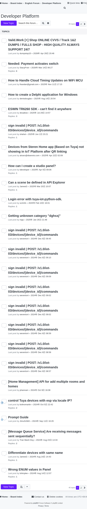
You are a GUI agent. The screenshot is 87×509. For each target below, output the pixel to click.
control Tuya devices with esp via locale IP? (40, 400)
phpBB (35, 503)
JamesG (23, 186)
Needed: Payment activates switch (33, 63)
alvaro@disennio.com (30, 155)
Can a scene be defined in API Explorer (36, 182)
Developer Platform (20, 16)
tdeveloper (24, 170)
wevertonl (24, 238)
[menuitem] (64, 8)
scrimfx (23, 203)
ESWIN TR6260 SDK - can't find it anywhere (39, 109)
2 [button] (81, 24)
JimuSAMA (25, 421)
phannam (24, 390)
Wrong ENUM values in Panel (29, 469)
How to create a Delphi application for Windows (43, 94)
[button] (84, 24)
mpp (22, 220)
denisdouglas (26, 98)
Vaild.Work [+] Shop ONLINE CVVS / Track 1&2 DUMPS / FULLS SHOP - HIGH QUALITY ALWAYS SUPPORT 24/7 (43, 44)
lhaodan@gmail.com (29, 84)
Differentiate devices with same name (35, 452)
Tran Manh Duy (27, 440)
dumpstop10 (25, 53)
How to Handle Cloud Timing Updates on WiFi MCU (45, 80)
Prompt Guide (18, 417)
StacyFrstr (24, 67)
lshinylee (24, 473)
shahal (23, 134)
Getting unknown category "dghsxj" (34, 215)
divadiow (24, 113)
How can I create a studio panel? (32, 166)
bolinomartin (25, 404)
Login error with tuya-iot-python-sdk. (35, 199)
